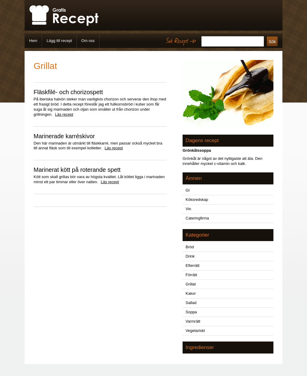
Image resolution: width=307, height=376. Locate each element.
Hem (33, 40)
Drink (190, 256)
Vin (188, 209)
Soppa (191, 312)
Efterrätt (192, 265)
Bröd (190, 247)
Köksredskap (197, 199)
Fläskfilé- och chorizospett (68, 92)
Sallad (191, 302)
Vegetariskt (195, 330)
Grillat (191, 284)
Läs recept (64, 114)
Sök (272, 41)
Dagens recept (202, 140)
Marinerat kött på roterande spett (77, 169)
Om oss (88, 40)
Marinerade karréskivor (64, 136)
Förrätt (191, 275)
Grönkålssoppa (197, 150)
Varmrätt (193, 321)
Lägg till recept (59, 40)
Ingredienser (200, 347)
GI (188, 190)
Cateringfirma (197, 218)
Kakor (191, 293)
